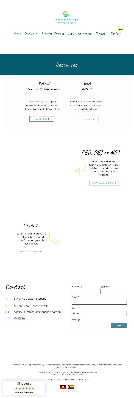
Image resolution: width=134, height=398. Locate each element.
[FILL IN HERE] (41, 119)
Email (74, 297)
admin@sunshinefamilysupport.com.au (37, 311)
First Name (77, 286)
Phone (74, 308)
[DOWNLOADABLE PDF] (104, 182)
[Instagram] (19, 318)
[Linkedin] (23, 318)
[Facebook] (15, 318)
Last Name (105, 286)
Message (76, 319)
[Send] (119, 325)
